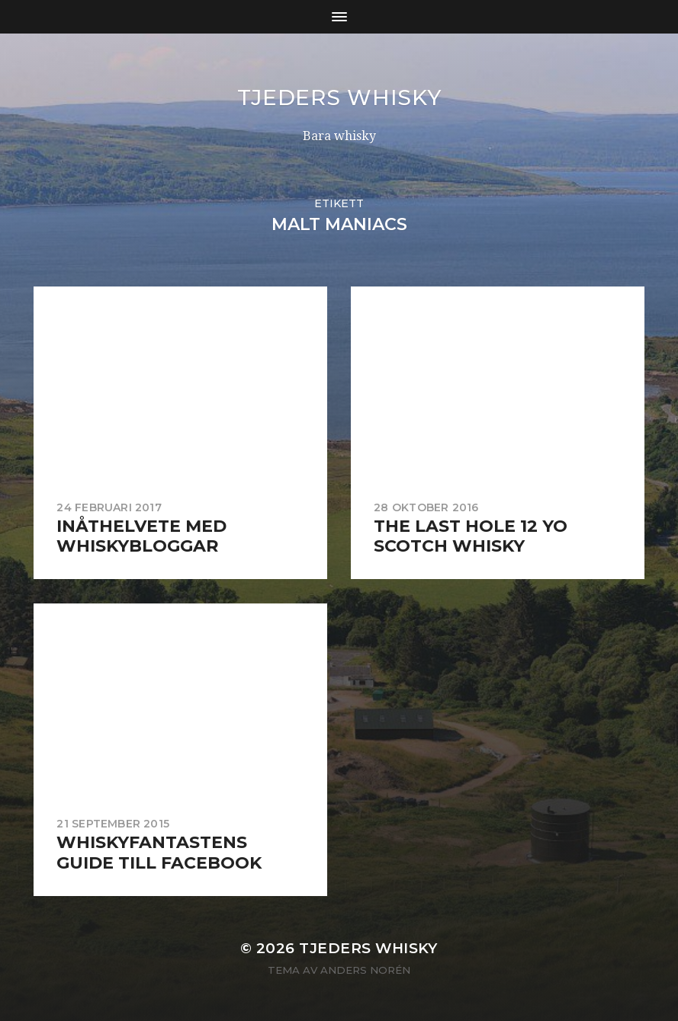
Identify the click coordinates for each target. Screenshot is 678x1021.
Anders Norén (365, 970)
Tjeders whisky (339, 97)
